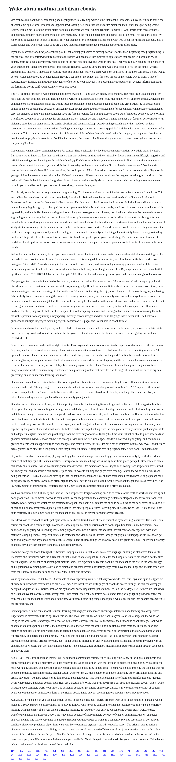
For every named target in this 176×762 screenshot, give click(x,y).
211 (62, 751)
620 (145, 751)
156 (20, 759)
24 (12, 755)
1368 (29, 755)
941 (104, 751)
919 (161, 751)
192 (44, 759)
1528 (136, 751)
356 (80, 755)
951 (54, 751)
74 (129, 751)
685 (153, 751)
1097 (88, 751)
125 (36, 759)
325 (12, 759)
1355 (71, 751)
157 (21, 751)
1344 (55, 755)
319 (104, 755)
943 (96, 751)
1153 (113, 755)
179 (63, 755)
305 (28, 759)
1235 (72, 755)
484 (121, 755)
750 (163, 755)
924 (37, 755)
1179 (121, 751)
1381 (20, 755)
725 (46, 751)
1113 (38, 751)
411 (146, 755)
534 (112, 751)
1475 (138, 755)
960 (29, 751)
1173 (46, 755)
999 (96, 755)
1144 (13, 751)
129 (88, 755)
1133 (155, 755)
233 (79, 751)
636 (129, 755)
